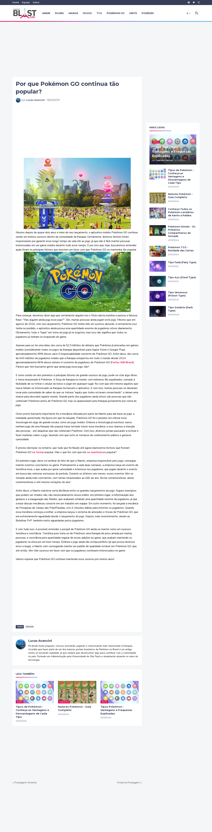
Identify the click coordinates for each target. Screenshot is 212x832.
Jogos (87, 13)
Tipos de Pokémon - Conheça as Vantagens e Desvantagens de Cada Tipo (32, 711)
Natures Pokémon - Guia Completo (74, 708)
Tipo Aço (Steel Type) (182, 277)
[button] (188, 13)
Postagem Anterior (25, 782)
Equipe (26, 2)
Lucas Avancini (40, 641)
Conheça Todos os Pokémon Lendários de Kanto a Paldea (181, 212)
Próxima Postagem (128, 782)
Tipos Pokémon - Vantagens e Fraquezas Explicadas (116, 710)
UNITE (133, 13)
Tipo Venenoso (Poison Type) (177, 294)
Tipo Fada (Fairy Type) (182, 262)
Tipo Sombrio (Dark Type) (180, 309)
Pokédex (148, 13)
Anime (46, 13)
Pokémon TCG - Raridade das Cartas (181, 249)
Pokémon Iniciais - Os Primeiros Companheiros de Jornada (181, 231)
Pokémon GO (116, 13)
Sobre (36, 2)
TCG (99, 13)
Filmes (59, 13)
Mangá (73, 13)
